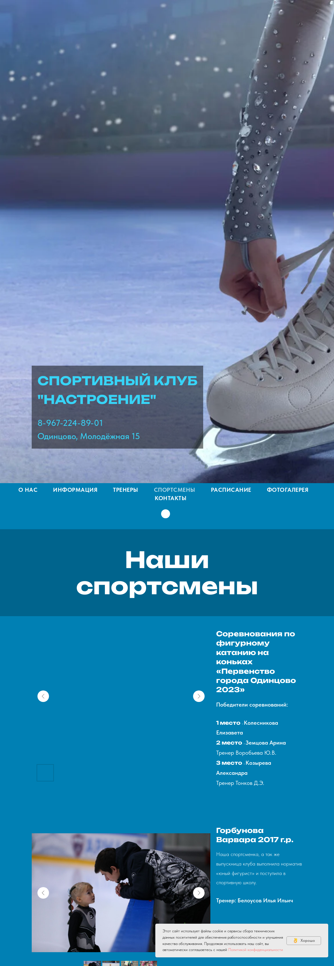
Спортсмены (174, 489)
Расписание (231, 489)
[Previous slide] (43, 696)
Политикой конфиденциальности (255, 949)
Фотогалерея (288, 489)
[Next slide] (199, 696)
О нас (28, 489)
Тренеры (125, 489)
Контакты (170, 498)
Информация (75, 489)
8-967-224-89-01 (70, 422)
